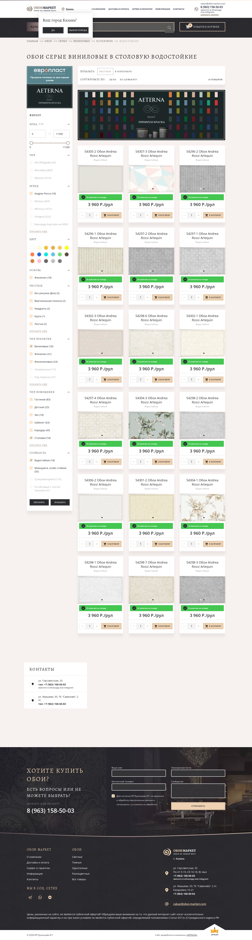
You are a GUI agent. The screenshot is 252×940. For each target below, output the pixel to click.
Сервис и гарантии (142, 9)
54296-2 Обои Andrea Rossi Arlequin (202, 153)
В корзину (113, 215)
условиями (137, 804)
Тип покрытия (41, 339)
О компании (98, 9)
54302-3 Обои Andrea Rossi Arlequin (101, 318)
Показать (60, 502)
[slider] (31, 143)
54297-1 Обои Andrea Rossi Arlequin (202, 236)
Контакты (178, 9)
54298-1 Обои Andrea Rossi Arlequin (101, 564)
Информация (162, 9)
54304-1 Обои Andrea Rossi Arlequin (202, 482)
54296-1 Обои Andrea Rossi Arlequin (101, 236)
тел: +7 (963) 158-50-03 (52, 684)
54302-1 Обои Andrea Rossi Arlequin (202, 318)
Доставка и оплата (118, 9)
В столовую (104, 41)
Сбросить (39, 502)
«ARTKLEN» (191, 935)
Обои (48, 41)
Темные (77, 862)
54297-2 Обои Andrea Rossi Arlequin (151, 236)
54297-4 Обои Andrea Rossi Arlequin (101, 400)
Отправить (198, 805)
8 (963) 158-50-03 (212, 7)
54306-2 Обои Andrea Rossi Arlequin (101, 482)
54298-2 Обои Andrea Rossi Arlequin (202, 400)
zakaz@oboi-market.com (213, 3)
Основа (35, 270)
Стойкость (38, 453)
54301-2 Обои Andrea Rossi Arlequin (151, 482)
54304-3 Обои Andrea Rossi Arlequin (151, 400)
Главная (32, 41)
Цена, (37, 124)
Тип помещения (42, 392)
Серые (62, 41)
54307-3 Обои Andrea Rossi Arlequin (151, 153)
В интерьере (123, 71)
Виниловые (81, 41)
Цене (112, 79)
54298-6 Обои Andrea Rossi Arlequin (151, 318)
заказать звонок (210, 14)
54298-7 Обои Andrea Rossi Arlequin (151, 564)
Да (53, 30)
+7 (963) (184, 875)
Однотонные (80, 868)
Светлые (77, 857)
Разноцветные (81, 873)
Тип (32, 155)
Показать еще (38, 231)
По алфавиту (128, 79)
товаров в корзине (206, 27)
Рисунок (36, 286)
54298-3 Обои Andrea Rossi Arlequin (202, 564)
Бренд (34, 186)
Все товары (79, 879)
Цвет (33, 239)
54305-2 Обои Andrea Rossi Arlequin (101, 153)
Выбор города (78, 30)
